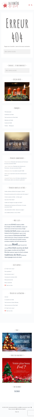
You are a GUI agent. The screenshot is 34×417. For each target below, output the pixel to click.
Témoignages (8, 111)
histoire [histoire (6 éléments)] (11, 235)
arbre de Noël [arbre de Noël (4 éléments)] (8, 224)
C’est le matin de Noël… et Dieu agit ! (13, 197)
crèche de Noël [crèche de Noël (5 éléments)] (25, 231)
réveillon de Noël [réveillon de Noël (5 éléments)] (16, 250)
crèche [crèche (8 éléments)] (18, 231)
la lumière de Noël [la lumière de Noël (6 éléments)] (22, 237)
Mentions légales (21, 409)
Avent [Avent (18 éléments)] (13, 224)
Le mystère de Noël (9, 299)
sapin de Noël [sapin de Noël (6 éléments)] (19, 252)
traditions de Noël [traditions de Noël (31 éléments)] (13, 255)
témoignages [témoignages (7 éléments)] (9, 257)
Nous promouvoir (9, 279)
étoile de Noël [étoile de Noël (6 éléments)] (17, 257)
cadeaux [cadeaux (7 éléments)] (18, 226)
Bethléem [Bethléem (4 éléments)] (18, 224)
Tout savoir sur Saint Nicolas (11, 302)
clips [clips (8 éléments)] (23, 228)
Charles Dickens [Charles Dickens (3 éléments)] (18, 228)
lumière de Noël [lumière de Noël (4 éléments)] (8, 239)
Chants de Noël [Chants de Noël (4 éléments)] (10, 228)
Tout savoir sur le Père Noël (11, 117)
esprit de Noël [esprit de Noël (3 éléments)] (22, 233)
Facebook (17, 391)
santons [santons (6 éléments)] (12, 252)
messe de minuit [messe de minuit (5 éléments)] (16, 239)
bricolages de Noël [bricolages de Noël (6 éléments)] (10, 226)
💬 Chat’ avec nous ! (10, 268)
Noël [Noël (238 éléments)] (15, 244)
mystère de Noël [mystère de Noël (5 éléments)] (14, 241)
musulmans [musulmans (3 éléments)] (7, 241)
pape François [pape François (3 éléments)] (21, 245)
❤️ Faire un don (9, 285)
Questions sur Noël (9, 114)
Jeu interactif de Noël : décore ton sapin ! (14, 209)
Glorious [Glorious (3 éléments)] (6, 235)
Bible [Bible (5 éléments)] (22, 224)
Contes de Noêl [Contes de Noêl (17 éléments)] (10, 231)
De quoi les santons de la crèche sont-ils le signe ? (16, 194)
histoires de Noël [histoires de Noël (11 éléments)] (20, 235)
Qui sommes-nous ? (9, 274)
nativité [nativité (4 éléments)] (10, 245)
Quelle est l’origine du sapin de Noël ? (13, 202)
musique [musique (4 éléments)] (24, 239)
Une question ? (8, 271)
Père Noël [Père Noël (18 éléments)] (12, 248)
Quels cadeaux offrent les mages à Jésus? (15, 191)
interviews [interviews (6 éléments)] (8, 237)
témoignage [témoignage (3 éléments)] (23, 255)
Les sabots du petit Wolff (18, 171)
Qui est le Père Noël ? (10, 199)
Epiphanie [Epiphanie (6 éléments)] (16, 233)
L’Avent (6, 297)
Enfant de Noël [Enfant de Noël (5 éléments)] (9, 233)
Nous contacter (8, 282)
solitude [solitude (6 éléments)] (25, 252)
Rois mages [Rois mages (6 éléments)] (8, 250)
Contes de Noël (8, 123)
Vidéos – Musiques (9, 125)
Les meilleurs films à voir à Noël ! (12, 212)
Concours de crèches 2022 (11, 277)
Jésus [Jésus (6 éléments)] (15, 237)
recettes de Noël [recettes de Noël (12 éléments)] (22, 248)
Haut (17, 411)
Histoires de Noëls (9, 120)
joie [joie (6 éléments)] (12, 237)
